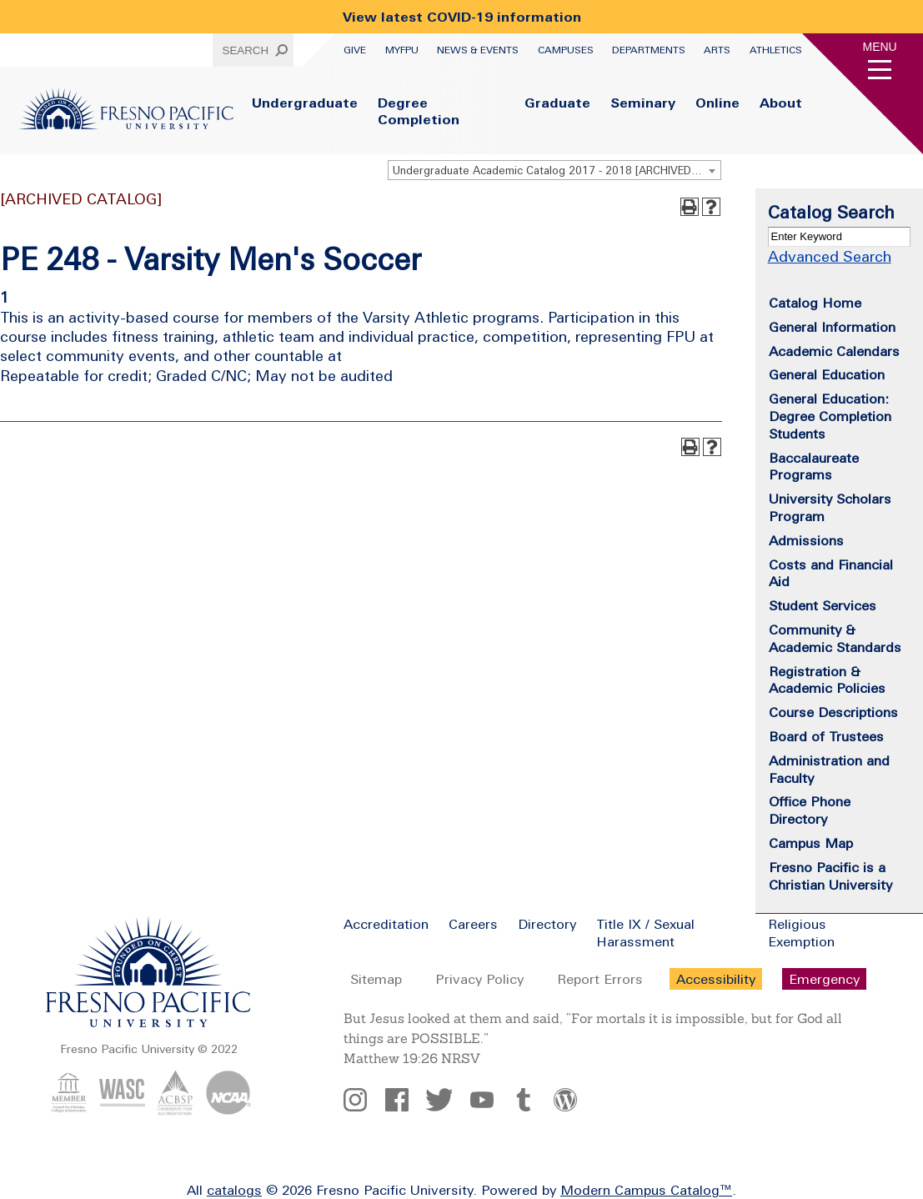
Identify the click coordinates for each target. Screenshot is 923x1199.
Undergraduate (305, 102)
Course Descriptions (833, 712)
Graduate (557, 102)
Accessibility (715, 978)
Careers (473, 923)
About (781, 102)
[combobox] (554, 170)
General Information (832, 326)
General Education (827, 374)
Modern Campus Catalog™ (646, 1189)
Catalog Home (815, 302)
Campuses (566, 50)
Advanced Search (829, 256)
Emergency (824, 978)
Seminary (642, 102)
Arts (717, 50)
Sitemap (376, 978)
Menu (880, 46)
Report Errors (600, 978)
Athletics (776, 50)
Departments (648, 50)
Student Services (822, 605)
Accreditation (386, 923)
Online (717, 102)
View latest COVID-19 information (462, 16)
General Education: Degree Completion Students (830, 416)
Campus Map (811, 842)
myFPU (402, 50)
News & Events (478, 50)
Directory (547, 923)
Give (355, 50)
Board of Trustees (826, 736)
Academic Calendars (834, 351)
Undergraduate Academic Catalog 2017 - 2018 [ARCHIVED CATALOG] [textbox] (556, 170)
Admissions (806, 540)
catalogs (234, 1189)
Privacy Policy (479, 978)
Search (246, 50)
